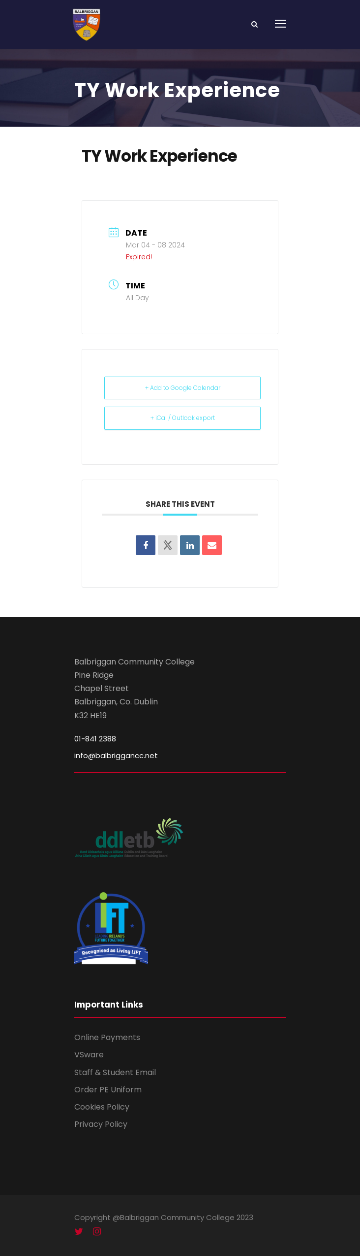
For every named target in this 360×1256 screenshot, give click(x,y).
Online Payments (107, 1037)
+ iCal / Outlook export (182, 418)
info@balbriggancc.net (116, 755)
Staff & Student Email (115, 1072)
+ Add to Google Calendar (182, 388)
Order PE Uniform (108, 1089)
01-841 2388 (95, 738)
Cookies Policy (101, 1107)
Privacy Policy (100, 1124)
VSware (89, 1054)
